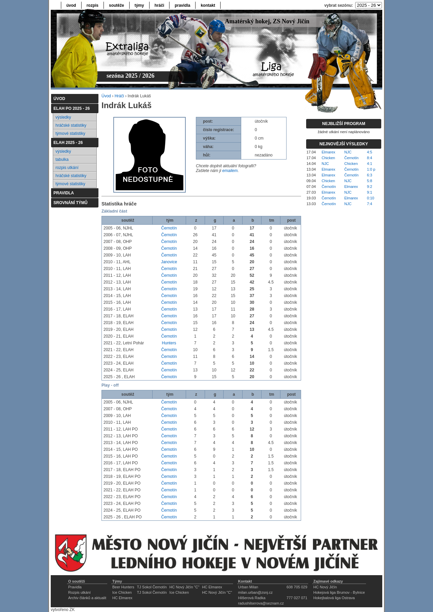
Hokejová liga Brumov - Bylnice (339, 592)
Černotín (169, 228)
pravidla (182, 5)
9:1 (369, 192)
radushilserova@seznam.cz (261, 603)
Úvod (106, 96)
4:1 (369, 164)
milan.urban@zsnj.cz (255, 592)
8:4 (369, 158)
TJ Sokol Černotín (152, 587)
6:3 (369, 175)
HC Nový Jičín (325, 587)
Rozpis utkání (79, 592)
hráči (159, 5)
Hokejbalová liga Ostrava (334, 598)
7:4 (369, 204)
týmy (139, 5)
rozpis (92, 5)
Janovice (169, 262)
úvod (71, 5)
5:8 (369, 181)
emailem (229, 170)
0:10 (370, 198)
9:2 (369, 187)
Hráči (119, 96)
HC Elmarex (212, 587)
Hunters (169, 343)
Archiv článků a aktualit (87, 598)
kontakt (208, 5)
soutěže (116, 5)
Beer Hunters (123, 587)
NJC (347, 152)
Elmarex (328, 152)
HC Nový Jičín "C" (184, 587)
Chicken (328, 158)
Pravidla (75, 587)
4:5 (369, 152)
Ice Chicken (122, 592)
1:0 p (371, 169)
